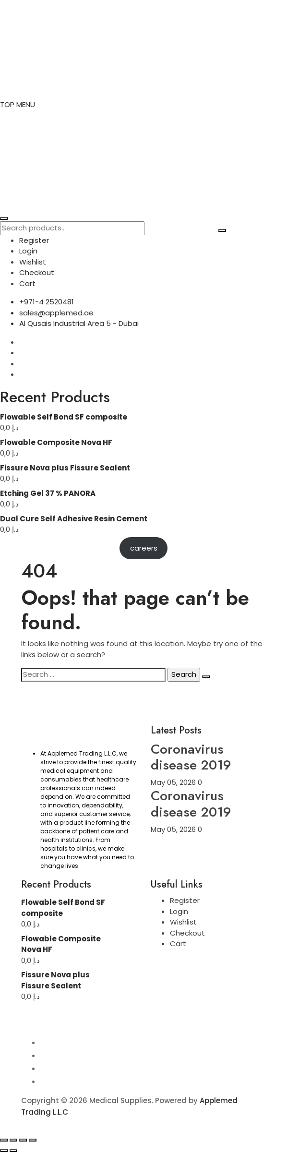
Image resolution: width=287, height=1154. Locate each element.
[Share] (23, 1140)
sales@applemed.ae (56, 313)
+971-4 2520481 (46, 302)
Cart (27, 283)
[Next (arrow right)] (13, 1150)
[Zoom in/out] (4, 1140)
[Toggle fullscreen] (13, 1140)
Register (34, 240)
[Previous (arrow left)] (4, 1150)
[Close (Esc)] (32, 1140)
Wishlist (32, 262)
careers (143, 548)
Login (28, 251)
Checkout (36, 272)
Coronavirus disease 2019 (191, 757)
